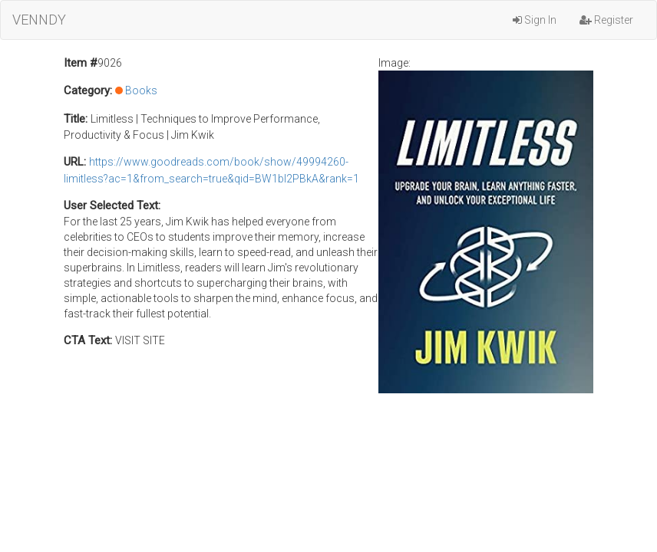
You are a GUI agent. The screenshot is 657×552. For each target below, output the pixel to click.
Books (141, 90)
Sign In (534, 20)
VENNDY (39, 20)
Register (606, 20)
